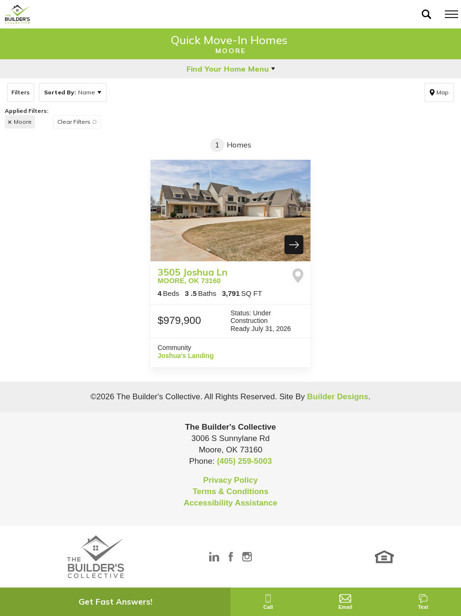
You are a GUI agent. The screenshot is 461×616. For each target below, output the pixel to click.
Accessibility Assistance (230, 502)
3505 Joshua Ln (193, 275)
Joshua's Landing (185, 355)
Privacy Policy (230, 480)
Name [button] (69, 92)
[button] (426, 14)
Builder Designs (337, 396)
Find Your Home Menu (227, 69)
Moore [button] (23, 121)
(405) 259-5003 (244, 461)
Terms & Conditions (230, 491)
